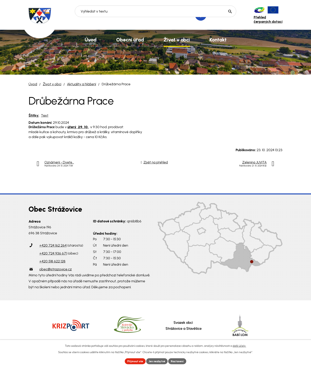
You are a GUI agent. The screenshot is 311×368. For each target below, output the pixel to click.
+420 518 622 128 (52, 261)
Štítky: (34, 115)
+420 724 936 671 (53, 253)
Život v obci (52, 84)
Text (44, 115)
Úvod (33, 84)
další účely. (239, 345)
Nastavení (179, 361)
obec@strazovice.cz (55, 269)
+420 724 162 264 (53, 245)
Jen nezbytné (157, 361)
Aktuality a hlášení (81, 84)
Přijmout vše (133, 361)
